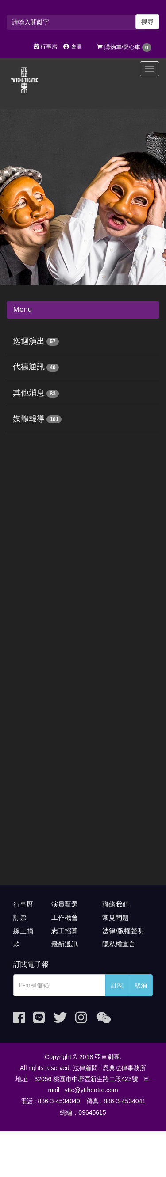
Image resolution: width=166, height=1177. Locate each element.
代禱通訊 (29, 366)
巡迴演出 (29, 341)
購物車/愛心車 (124, 47)
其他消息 (29, 392)
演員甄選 (64, 904)
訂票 (20, 917)
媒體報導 (29, 418)
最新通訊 (64, 944)
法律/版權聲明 (123, 930)
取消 (141, 985)
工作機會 (64, 917)
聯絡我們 (115, 904)
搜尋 (147, 21)
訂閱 (117, 985)
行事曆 (46, 46)
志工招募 (64, 930)
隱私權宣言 (118, 944)
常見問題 (115, 917)
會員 (72, 46)
